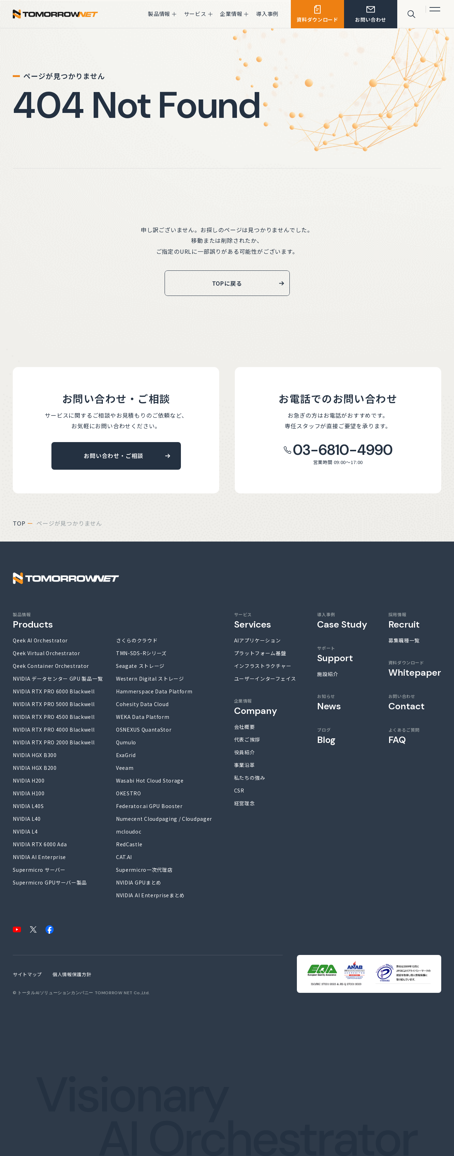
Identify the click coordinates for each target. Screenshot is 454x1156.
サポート (335, 654)
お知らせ (329, 702)
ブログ (326, 736)
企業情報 (255, 707)
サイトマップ (27, 974)
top (19, 523)
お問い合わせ (406, 702)
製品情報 (33, 620)
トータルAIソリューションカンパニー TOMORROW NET (75, 993)
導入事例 (342, 620)
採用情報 (404, 620)
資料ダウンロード (414, 668)
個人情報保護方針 (71, 974)
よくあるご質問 (404, 736)
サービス (252, 620)
